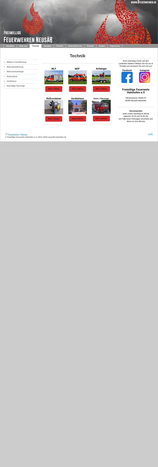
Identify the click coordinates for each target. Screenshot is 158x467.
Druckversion (12, 134)
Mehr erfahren (54, 89)
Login (150, 134)
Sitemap (23, 134)
